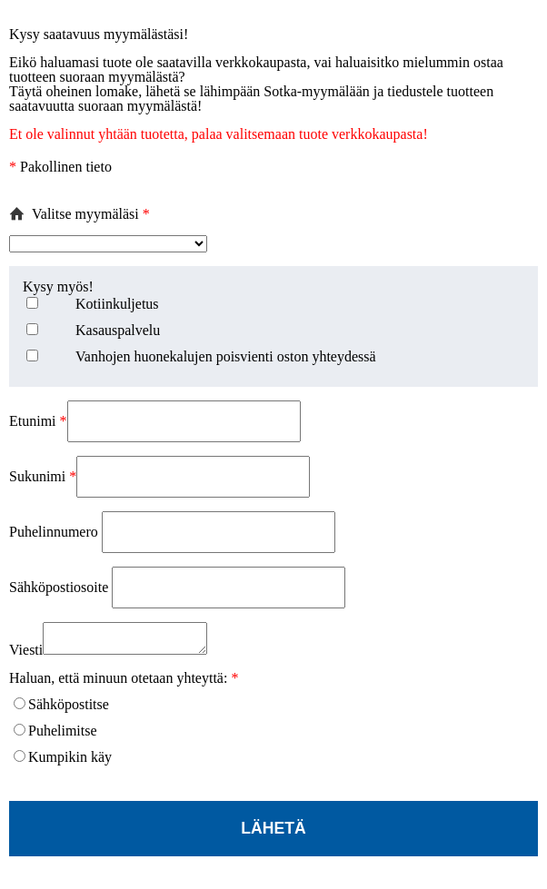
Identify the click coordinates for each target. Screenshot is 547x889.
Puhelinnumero (55, 531)
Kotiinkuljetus (117, 303)
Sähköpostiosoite (60, 587)
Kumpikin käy (70, 762)
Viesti (26, 655)
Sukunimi (42, 476)
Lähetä (273, 834)
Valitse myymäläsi (91, 214)
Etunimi (38, 421)
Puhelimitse (62, 736)
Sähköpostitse (68, 709)
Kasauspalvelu (117, 330)
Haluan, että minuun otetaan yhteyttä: (123, 683)
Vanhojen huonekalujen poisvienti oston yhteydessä (225, 356)
